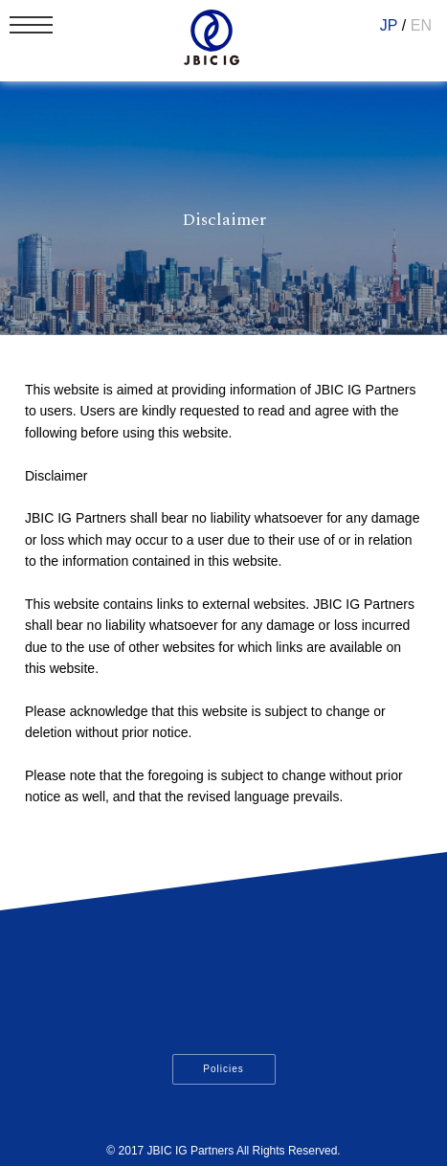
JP (389, 25)
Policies (223, 1069)
